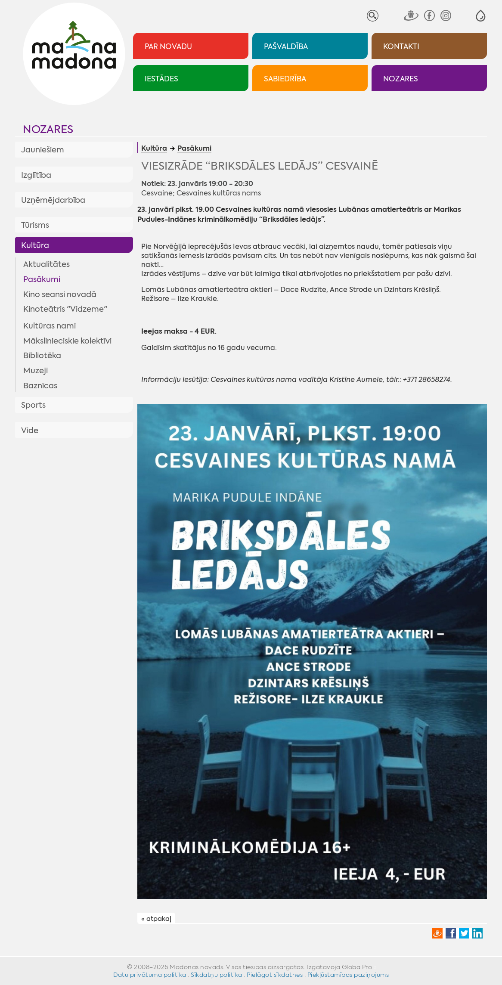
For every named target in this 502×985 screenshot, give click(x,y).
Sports (33, 405)
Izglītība (36, 175)
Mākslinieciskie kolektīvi (67, 341)
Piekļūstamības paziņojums (348, 975)
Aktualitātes (46, 264)
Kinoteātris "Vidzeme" (65, 309)
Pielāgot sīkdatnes (275, 975)
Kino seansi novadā (59, 294)
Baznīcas (40, 386)
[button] (480, 15)
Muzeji (35, 371)
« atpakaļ (156, 918)
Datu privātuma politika (149, 975)
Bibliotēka (42, 355)
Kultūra (35, 245)
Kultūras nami (49, 326)
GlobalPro (357, 967)
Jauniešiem (42, 150)
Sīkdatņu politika (216, 975)
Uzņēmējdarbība (53, 200)
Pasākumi (41, 279)
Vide (29, 430)
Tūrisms (35, 225)
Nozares (48, 129)
